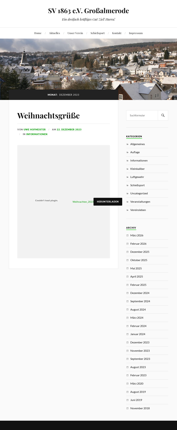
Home (37, 33)
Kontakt (116, 33)
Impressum (136, 33)
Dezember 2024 (139, 292)
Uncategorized (139, 193)
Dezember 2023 (139, 342)
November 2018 (140, 408)
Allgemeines (137, 144)
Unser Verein (75, 33)
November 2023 (140, 350)
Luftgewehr (137, 176)
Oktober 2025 (138, 260)
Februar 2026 (138, 243)
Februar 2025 (138, 284)
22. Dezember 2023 (69, 129)
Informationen (37, 134)
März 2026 (136, 235)
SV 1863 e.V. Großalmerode (88, 10)
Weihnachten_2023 (83, 201)
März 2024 (136, 317)
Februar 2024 (138, 325)
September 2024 (140, 301)
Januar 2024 (137, 334)
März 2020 (136, 383)
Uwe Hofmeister (35, 129)
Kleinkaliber (137, 168)
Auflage (135, 152)
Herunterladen (108, 201)
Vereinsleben (138, 209)
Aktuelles (54, 33)
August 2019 (138, 391)
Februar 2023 (138, 375)
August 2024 (138, 309)
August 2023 (138, 367)
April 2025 (136, 276)
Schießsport (98, 33)
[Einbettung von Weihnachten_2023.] (47, 200)
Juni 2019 (136, 399)
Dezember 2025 (139, 251)
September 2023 (140, 358)
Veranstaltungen (140, 201)
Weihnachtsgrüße (48, 115)
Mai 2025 (136, 268)
